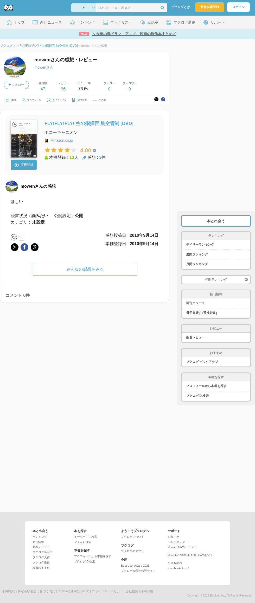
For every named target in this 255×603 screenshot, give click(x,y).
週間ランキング (197, 254)
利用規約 (9, 591)
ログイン (238, 7)
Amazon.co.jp (62, 140)
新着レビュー (195, 337)
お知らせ (173, 536)
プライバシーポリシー (107, 591)
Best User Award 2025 (135, 565)
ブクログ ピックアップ (202, 362)
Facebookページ (178, 568)
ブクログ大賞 (41, 557)
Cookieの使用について (73, 591)
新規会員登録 (209, 7)
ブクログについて (132, 536)
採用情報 (147, 591)
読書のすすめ (41, 567)
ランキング (40, 536)
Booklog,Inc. (218, 595)
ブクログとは (180, 7)
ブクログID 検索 (197, 396)
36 (63, 89)
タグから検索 (82, 541)
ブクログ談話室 (43, 552)
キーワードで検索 (85, 536)
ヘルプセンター (178, 541)
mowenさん (43, 67)
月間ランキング (197, 264)
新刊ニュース (195, 303)
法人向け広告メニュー (182, 546)
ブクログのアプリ (132, 551)
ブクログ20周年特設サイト (138, 570)
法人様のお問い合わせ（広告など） (191, 554)
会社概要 (132, 591)
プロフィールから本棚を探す (206, 386)
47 (43, 89)
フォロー (16, 85)
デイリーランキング (200, 244)
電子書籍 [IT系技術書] (201, 313)
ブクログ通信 (41, 562)
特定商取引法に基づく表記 (36, 591)
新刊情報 (38, 541)
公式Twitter (175, 563)
